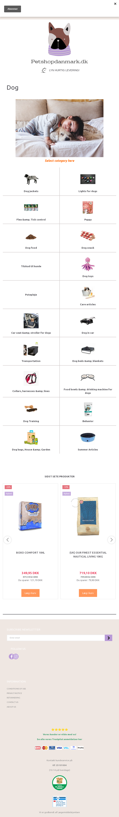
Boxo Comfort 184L (30, 552)
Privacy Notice (14, 693)
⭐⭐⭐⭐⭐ (59, 729)
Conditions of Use (16, 689)
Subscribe (108, 638)
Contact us (12, 702)
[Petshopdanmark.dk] (59, 42)
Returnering (13, 698)
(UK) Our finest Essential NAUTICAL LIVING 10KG (88, 554)
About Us (11, 707)
